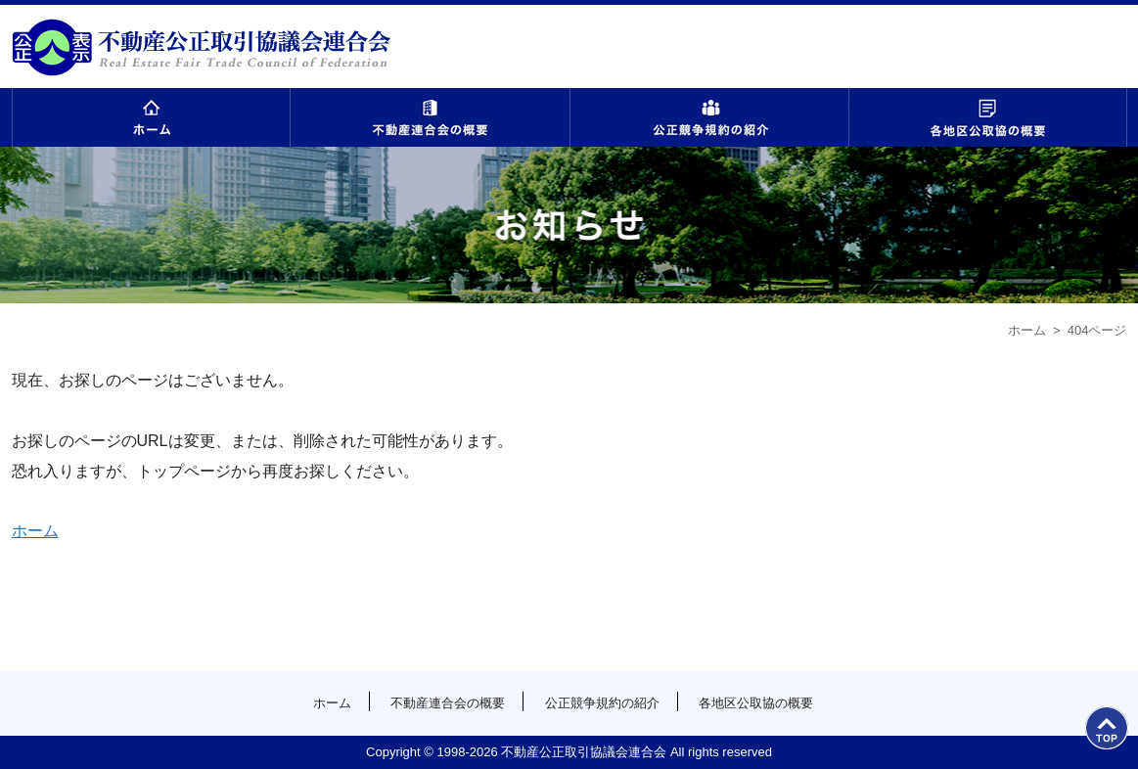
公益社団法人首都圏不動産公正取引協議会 (201, 47)
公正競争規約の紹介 (708, 117)
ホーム (151, 117)
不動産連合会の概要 (430, 117)
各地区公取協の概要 (987, 117)
